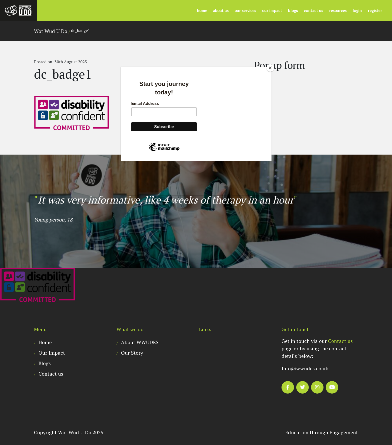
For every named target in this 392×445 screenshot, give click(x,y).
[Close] (270, 68)
